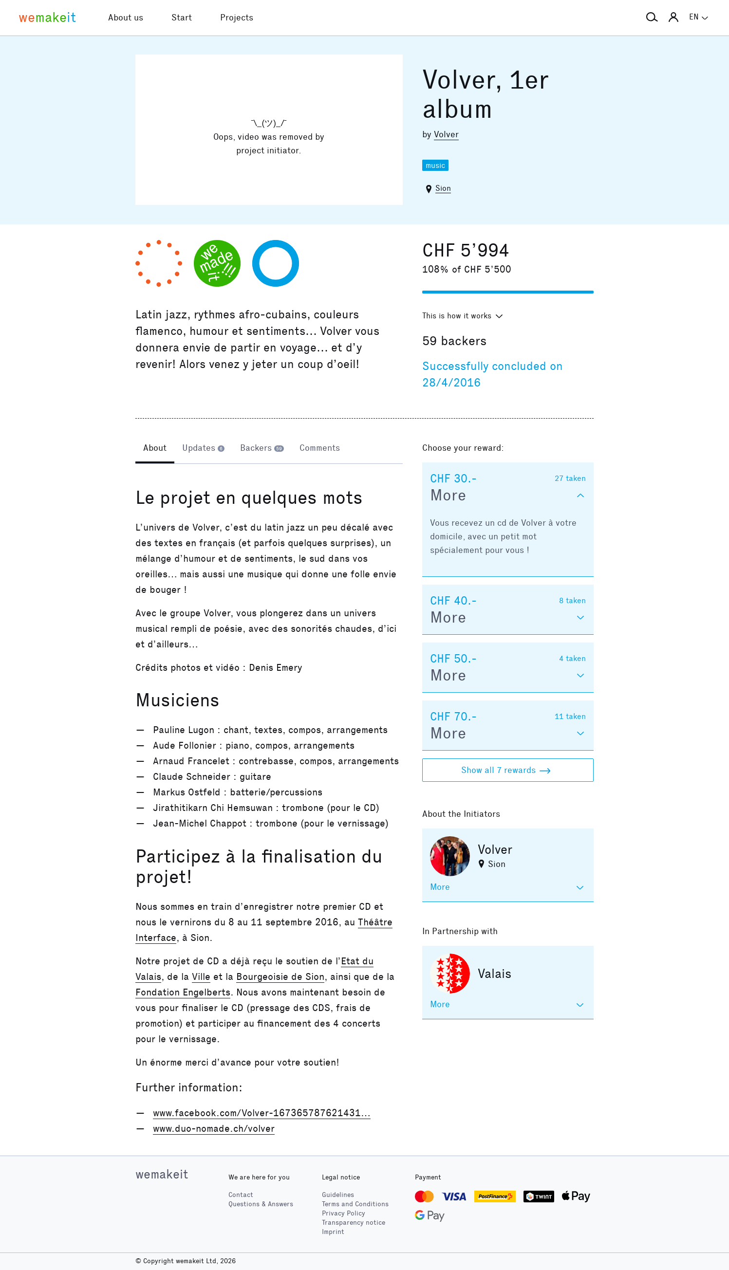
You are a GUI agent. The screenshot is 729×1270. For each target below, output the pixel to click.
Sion (443, 188)
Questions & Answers (260, 1204)
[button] (652, 17)
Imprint (333, 1232)
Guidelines (338, 1195)
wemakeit (161, 1174)
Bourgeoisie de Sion (280, 976)
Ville (201, 976)
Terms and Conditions (355, 1204)
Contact (240, 1195)
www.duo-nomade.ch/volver (214, 1128)
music (435, 165)
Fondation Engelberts (182, 992)
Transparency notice (353, 1222)
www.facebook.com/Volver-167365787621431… (262, 1113)
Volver (446, 134)
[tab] (154, 448)
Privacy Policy (343, 1213)
